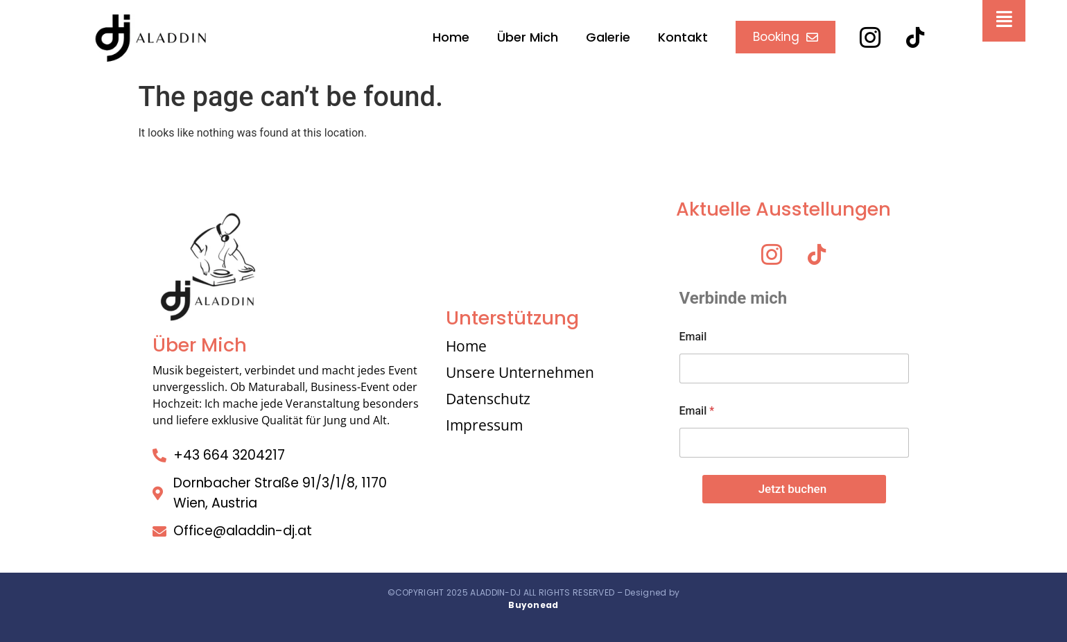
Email (693, 336)
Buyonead (533, 605)
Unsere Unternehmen (520, 372)
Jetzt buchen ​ (794, 489)
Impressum (484, 425)
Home (451, 37)
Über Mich (527, 37)
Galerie (608, 37)
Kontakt (683, 37)
